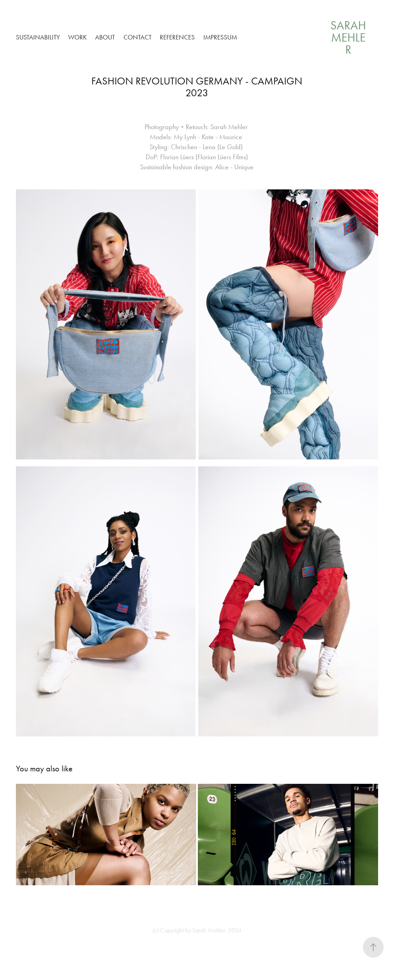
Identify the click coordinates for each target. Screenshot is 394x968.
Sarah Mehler (349, 37)
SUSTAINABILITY (38, 37)
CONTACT (137, 37)
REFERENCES (177, 37)
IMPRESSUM (220, 37)
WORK (77, 37)
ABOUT (105, 37)
